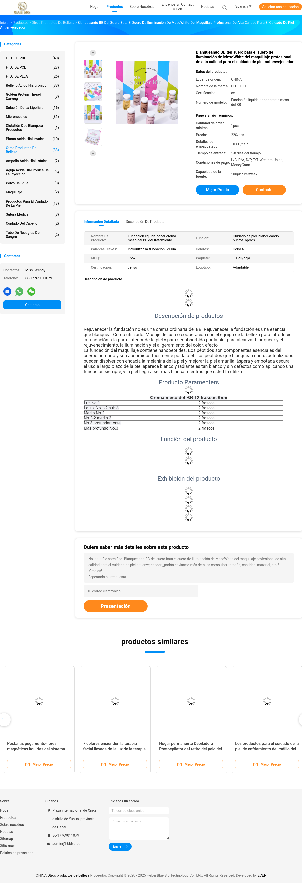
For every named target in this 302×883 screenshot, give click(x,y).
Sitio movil (8, 846)
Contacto (32, 305)
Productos (8, 817)
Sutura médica (32, 214)
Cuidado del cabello (32, 223)
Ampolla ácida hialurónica (32, 160)
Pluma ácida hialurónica (32, 138)
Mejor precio (217, 189)
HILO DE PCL (32, 67)
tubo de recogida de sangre (32, 235)
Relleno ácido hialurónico (32, 85)
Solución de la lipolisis (32, 107)
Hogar (5, 810)
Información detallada (101, 222)
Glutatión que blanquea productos (32, 128)
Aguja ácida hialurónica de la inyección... (32, 172)
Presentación (116, 606)
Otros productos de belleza (32, 150)
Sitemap (6, 839)
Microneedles (32, 116)
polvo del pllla (32, 183)
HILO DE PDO (32, 58)
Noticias (6, 832)
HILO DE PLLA (32, 76)
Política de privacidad (16, 853)
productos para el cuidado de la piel (32, 203)
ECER (262, 875)
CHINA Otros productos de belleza (63, 875)
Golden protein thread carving (32, 96)
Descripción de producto (145, 222)
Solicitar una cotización (280, 7)
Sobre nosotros (12, 825)
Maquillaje (32, 192)
